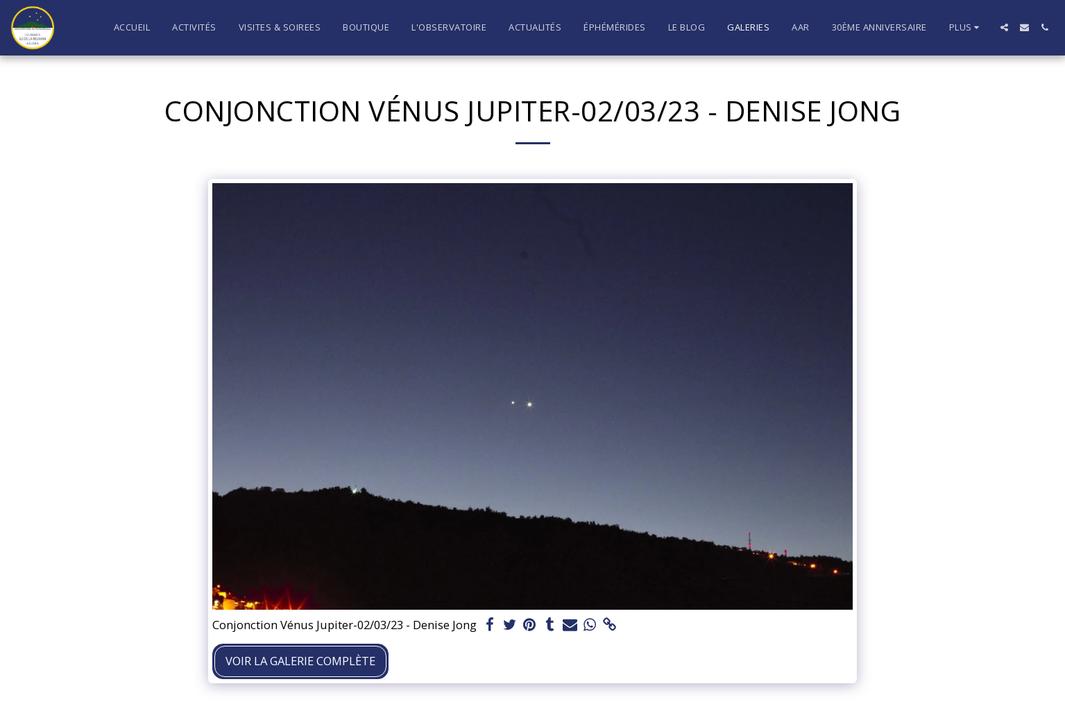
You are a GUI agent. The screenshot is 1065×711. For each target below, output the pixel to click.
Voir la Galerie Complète (300, 661)
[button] (1004, 27)
